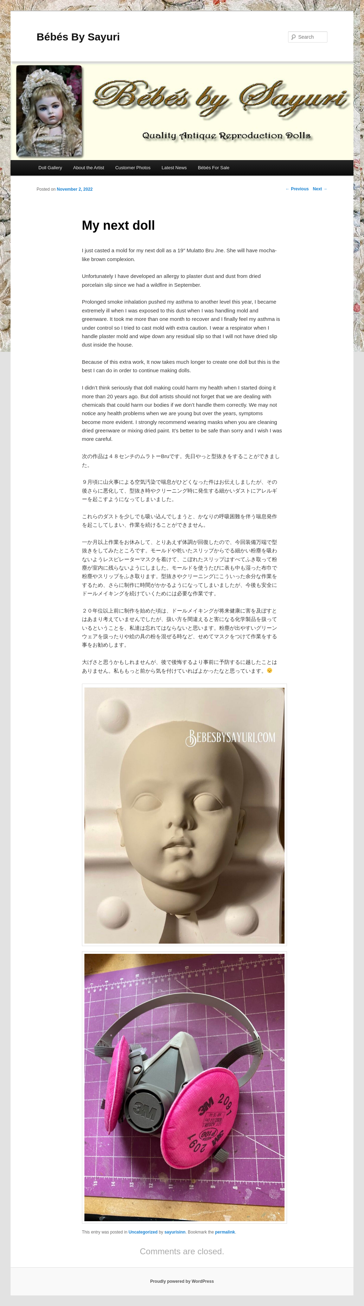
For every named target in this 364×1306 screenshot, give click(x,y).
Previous (297, 188)
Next (320, 188)
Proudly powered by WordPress (182, 1281)
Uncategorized (143, 1232)
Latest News (174, 167)
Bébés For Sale (214, 167)
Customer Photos (133, 167)
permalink (225, 1232)
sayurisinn (174, 1232)
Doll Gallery (50, 167)
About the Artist (88, 167)
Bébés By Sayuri (78, 37)
